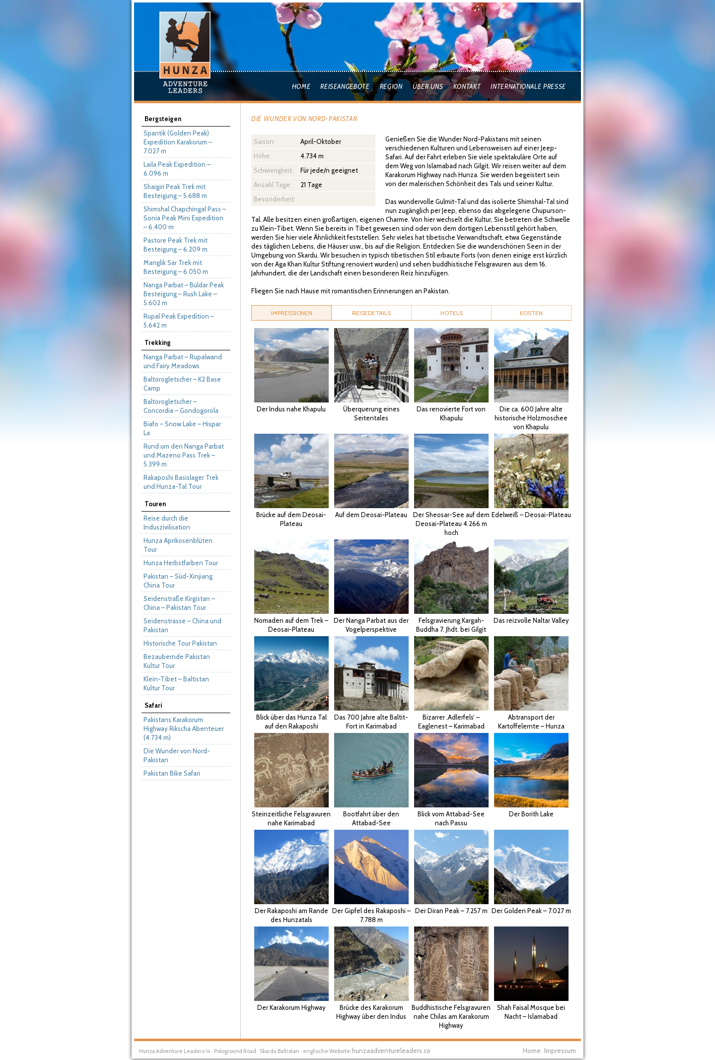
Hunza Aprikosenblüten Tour (178, 544)
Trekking (157, 342)
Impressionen (291, 313)
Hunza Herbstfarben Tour (180, 563)
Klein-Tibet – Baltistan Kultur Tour (176, 683)
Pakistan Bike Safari (171, 773)
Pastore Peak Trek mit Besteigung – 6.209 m (175, 244)
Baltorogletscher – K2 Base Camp (182, 383)
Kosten (531, 313)
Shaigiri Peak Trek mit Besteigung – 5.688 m (175, 191)
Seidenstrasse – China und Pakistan (182, 625)
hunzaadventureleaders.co (391, 1051)
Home (301, 86)
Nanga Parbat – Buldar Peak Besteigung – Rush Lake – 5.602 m (183, 294)
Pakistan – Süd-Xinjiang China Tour (178, 580)
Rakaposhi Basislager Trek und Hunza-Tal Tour (180, 481)
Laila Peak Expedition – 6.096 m (177, 168)
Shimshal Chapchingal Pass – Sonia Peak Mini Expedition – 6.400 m (184, 218)
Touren (155, 504)
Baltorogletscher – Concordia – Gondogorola (180, 406)
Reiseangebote (344, 86)
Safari (153, 705)
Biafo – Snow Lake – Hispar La (182, 428)
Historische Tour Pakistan (180, 643)
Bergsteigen (162, 119)
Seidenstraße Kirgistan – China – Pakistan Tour (179, 603)
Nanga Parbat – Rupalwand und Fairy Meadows (182, 361)
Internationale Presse (528, 86)
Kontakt (467, 86)
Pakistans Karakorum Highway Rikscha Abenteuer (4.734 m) (183, 728)
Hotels (451, 313)
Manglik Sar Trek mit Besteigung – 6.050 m (175, 267)
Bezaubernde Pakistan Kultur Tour (176, 661)
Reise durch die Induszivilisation (166, 522)
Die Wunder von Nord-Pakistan (176, 755)
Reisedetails (371, 313)
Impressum (560, 1051)
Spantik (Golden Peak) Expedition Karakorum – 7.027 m (177, 142)
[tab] (291, 313)
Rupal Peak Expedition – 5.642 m (178, 320)
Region (391, 86)
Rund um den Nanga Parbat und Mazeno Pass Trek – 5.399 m (183, 455)
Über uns (428, 86)
